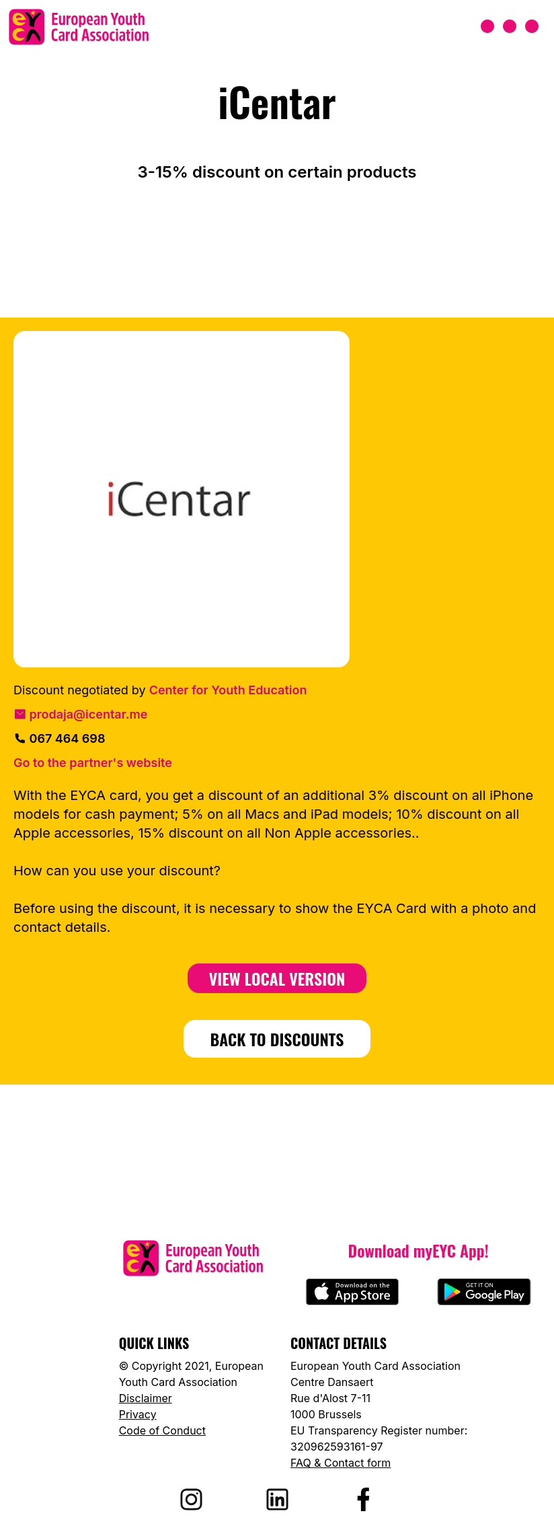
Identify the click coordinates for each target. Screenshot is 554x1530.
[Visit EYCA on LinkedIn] (277, 1499)
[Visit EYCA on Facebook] (363, 1499)
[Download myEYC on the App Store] (352, 1292)
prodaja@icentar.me (80, 714)
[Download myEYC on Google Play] (484, 1292)
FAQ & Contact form (340, 1462)
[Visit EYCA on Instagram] (191, 1499)
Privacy (138, 1414)
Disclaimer (145, 1398)
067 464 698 (59, 738)
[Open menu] (510, 27)
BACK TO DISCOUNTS (277, 1039)
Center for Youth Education (228, 690)
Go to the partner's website (92, 763)
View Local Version (277, 978)
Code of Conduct (162, 1430)
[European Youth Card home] (78, 27)
